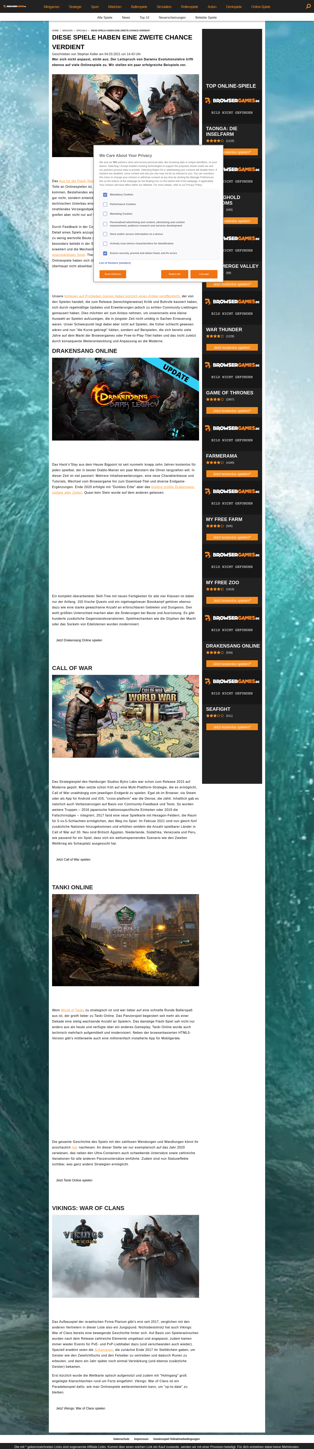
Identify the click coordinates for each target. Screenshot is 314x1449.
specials (81, 30)
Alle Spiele (105, 17)
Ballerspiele (139, 7)
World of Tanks (72, 1010)
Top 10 (144, 17)
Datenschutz (121, 1439)
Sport (95, 7)
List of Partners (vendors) (115, 263)
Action (212, 7)
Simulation (164, 7)
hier (75, 1147)
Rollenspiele (189, 7)
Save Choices (113, 274)
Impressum (141, 1439)
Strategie (75, 7)
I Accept (204, 274)
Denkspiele (234, 7)
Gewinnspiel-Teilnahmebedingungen (176, 1439)
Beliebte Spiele (206, 17)
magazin (67, 30)
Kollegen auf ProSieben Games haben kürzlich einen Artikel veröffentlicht (122, 296)
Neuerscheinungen (172, 17)
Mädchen (114, 7)
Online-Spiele (260, 7)
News (126, 17)
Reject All (174, 274)
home (55, 30)
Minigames (51, 7)
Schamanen (104, 1350)
